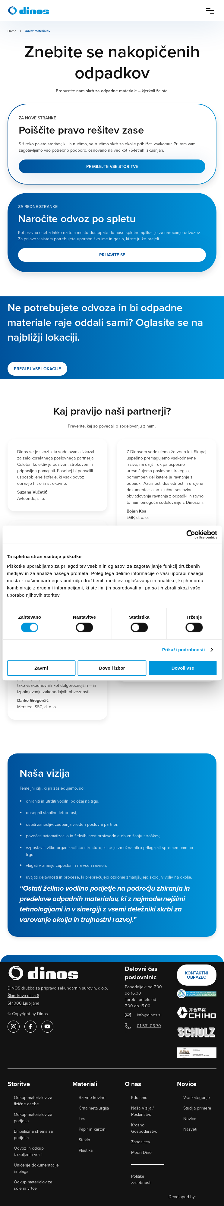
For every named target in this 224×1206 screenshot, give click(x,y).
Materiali (84, 1084)
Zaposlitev (140, 1142)
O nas (133, 1084)
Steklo (84, 1140)
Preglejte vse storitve (112, 166)
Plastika (86, 1150)
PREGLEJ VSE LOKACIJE (37, 369)
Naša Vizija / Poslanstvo (142, 1111)
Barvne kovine (92, 1097)
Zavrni (41, 668)
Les (82, 1119)
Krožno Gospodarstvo (144, 1128)
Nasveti (190, 1129)
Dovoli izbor (112, 668)
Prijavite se (112, 255)
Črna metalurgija (94, 1108)
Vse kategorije (196, 1097)
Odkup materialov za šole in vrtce (33, 1185)
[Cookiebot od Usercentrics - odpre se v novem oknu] (190, 534)
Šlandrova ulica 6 (23, 996)
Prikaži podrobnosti (183, 649)
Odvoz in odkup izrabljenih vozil (29, 1151)
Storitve (19, 1084)
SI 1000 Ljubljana (23, 1003)
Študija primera (197, 1108)
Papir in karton (92, 1129)
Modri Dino (141, 1152)
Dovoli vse (183, 668)
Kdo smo (139, 1097)
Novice (187, 1084)
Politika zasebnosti (141, 1179)
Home (12, 31)
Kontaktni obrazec (196, 975)
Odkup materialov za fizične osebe (33, 1100)
